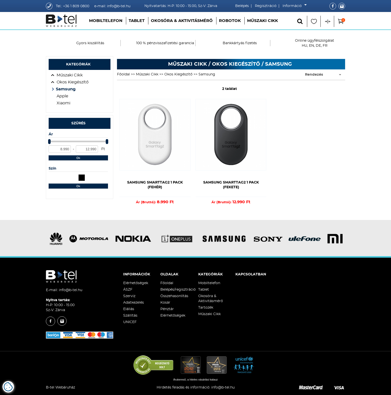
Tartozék (205, 307)
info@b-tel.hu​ (223, 387)
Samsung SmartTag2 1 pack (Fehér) (155, 185)
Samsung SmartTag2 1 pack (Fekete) (231, 185)
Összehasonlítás (174, 296)
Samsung (66, 89)
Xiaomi (63, 103)
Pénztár (167, 309)
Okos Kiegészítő (73, 82)
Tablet (137, 21)
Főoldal (123, 74)
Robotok (230, 21)
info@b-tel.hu (70, 290)
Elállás (128, 309)
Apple (62, 96)
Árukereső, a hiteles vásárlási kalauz (195, 379)
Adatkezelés (133, 302)
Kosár (165, 302)
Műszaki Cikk (262, 21)
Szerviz (129, 296)
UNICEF (130, 322)
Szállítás (130, 315)
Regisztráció (266, 6)
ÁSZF (127, 289)
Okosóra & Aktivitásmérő (182, 21)
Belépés (242, 6)
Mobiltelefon (105, 21)
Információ (293, 6)
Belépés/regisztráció (178, 289)
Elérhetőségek (135, 283)
